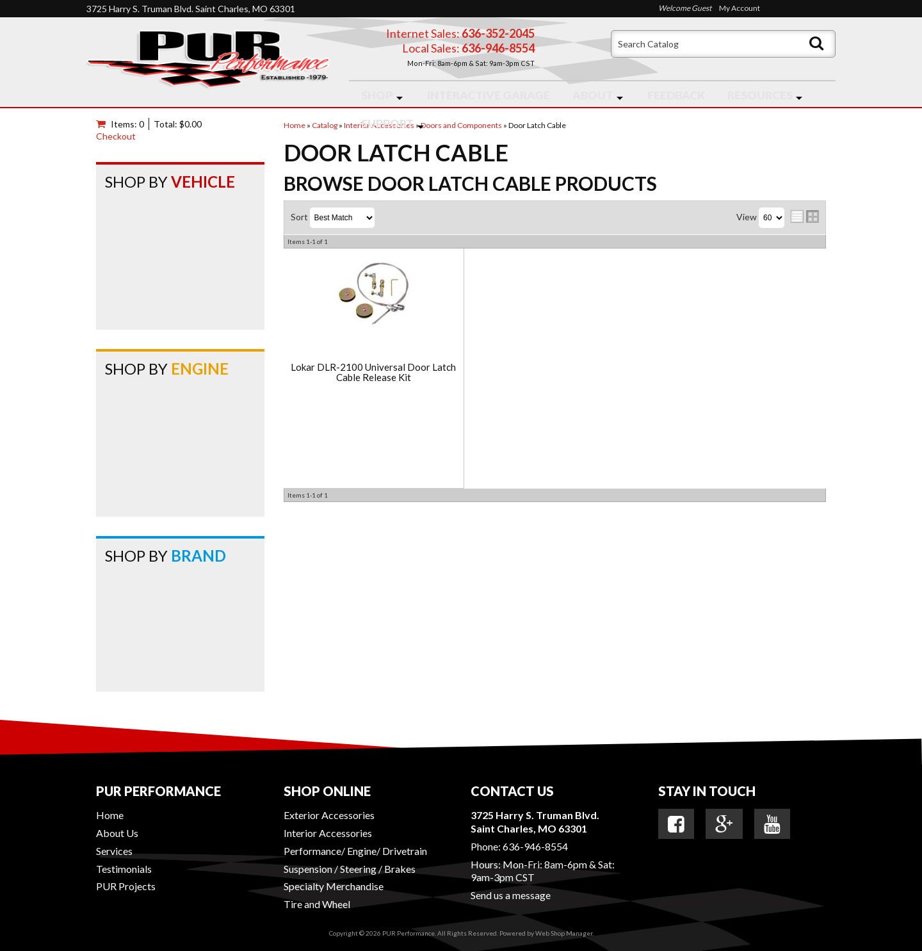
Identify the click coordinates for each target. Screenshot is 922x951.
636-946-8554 (535, 846)
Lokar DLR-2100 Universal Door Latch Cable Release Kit (373, 372)
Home (110, 815)
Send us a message (511, 895)
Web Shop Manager (563, 933)
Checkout (116, 136)
